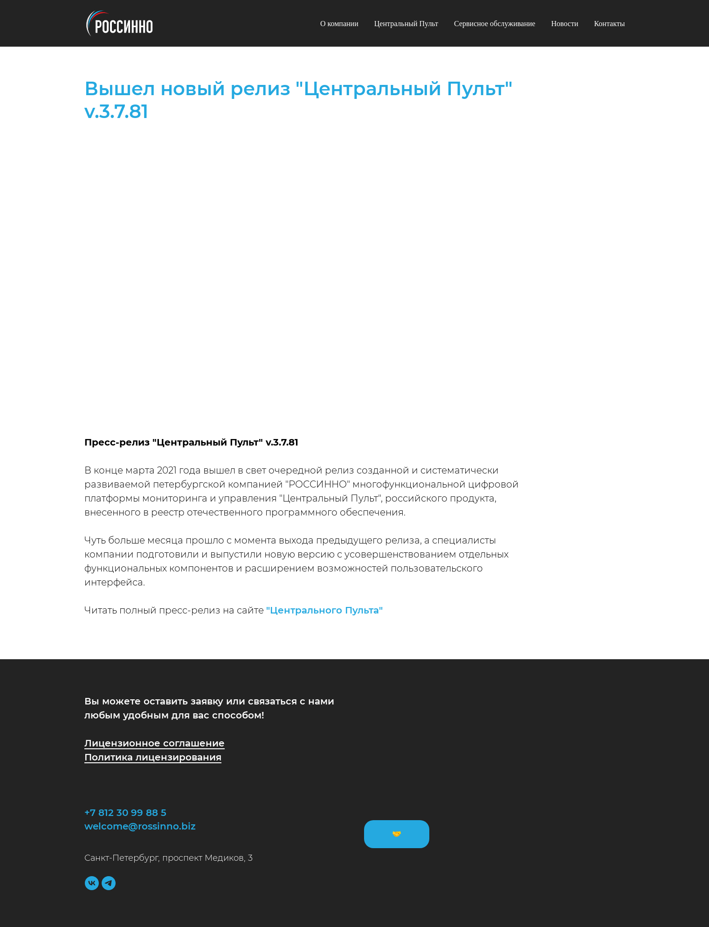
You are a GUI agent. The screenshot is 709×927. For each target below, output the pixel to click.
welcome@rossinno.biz (140, 826)
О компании (339, 24)
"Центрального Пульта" (324, 610)
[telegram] (109, 883)
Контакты (609, 24)
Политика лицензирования (152, 757)
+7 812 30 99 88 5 (125, 812)
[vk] (92, 883)
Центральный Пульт (406, 24)
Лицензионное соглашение (154, 743)
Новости (564, 24)
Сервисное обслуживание (494, 24)
